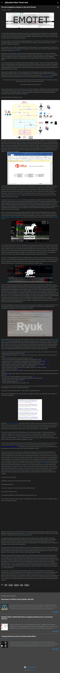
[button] (58, 7)
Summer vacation (16, 50)
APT (6, 585)
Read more (55, 612)
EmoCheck (43, 462)
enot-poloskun (33, 670)
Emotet (11, 585)
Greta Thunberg (5, 217)
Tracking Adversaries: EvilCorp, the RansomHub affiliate (18, 636)
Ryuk (21, 585)
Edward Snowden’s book (17, 217)
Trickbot (27, 585)
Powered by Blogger (30, 667)
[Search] (58, 3)
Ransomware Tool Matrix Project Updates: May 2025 (17, 599)
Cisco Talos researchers (17, 199)
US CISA (5, 341)
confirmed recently (46, 75)
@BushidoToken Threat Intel (16, 2)
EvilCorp (25, 533)
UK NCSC (56, 339)
